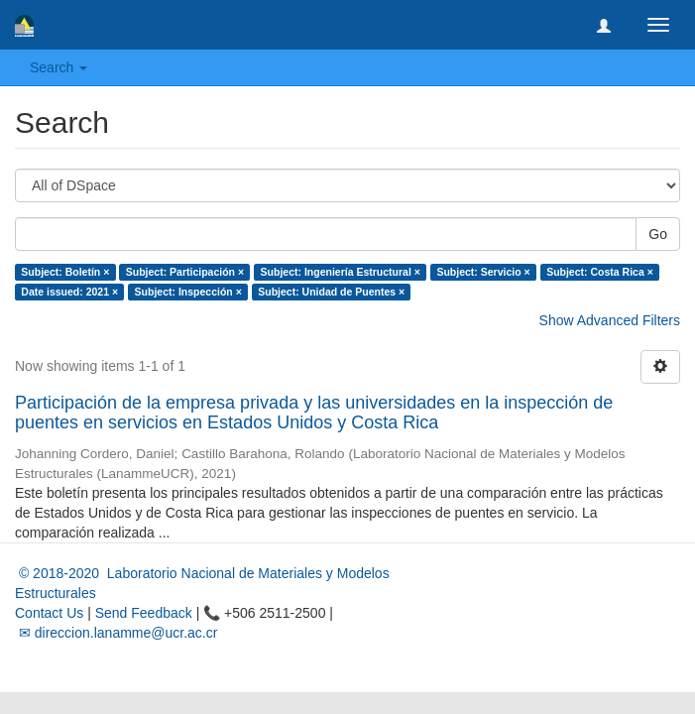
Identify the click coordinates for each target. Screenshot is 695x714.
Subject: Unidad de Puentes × (331, 292)
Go (657, 234)
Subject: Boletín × (65, 272)
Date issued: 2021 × (69, 292)
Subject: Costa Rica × (599, 272)
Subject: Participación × (185, 272)
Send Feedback (143, 613)
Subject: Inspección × (188, 292)
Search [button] (58, 67)
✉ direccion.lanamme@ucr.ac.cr (116, 633)
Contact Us (49, 613)
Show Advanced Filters (609, 320)
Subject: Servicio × (482, 272)
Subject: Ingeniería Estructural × (340, 272)
